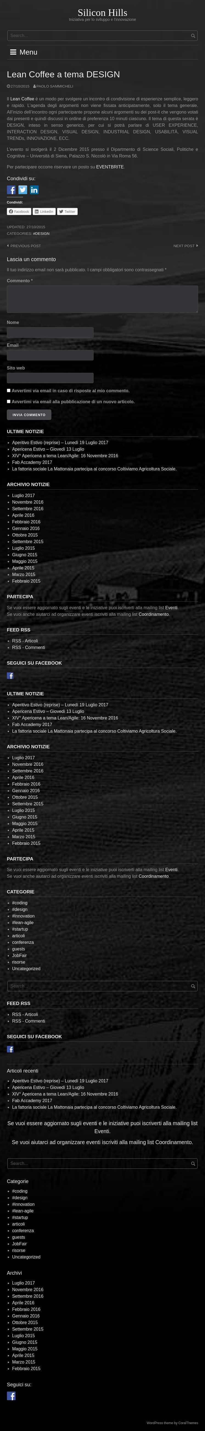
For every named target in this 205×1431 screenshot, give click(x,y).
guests (18, 949)
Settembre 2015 (27, 541)
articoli (18, 935)
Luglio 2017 (23, 495)
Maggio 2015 (25, 561)
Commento (20, 280)
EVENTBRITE (109, 167)
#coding (19, 903)
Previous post (25, 246)
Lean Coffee (22, 99)
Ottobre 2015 (25, 535)
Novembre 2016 (27, 502)
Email (13, 345)
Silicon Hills (102, 12)
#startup (20, 929)
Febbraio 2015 (26, 581)
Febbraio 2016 (26, 522)
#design (41, 234)
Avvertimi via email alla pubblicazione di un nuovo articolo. (73, 401)
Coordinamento (154, 614)
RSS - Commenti (28, 647)
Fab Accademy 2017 (32, 462)
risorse (18, 962)
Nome (13, 322)
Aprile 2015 (23, 568)
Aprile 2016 (23, 515)
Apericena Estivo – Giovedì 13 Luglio (48, 449)
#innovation (23, 916)
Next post (184, 246)
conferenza (23, 942)
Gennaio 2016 (26, 528)
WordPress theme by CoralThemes (172, 1423)
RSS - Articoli (25, 641)
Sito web (16, 368)
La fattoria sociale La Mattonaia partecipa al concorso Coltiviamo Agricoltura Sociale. (94, 469)
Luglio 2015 (23, 548)
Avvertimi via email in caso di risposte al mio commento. (71, 390)
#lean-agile (22, 922)
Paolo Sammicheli (54, 86)
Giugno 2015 (24, 554)
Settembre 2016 (27, 508)
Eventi (171, 607)
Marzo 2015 (23, 574)
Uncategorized (26, 968)
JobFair (19, 955)
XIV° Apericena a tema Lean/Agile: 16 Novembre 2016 (65, 455)
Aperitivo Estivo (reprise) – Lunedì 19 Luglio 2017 (60, 442)
